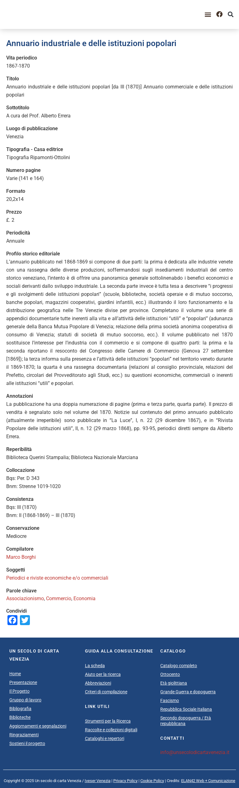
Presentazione (23, 682)
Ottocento (170, 674)
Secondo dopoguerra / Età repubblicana (185, 720)
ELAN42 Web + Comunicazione (208, 780)
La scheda (95, 665)
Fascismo (169, 700)
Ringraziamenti (24, 734)
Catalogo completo (178, 665)
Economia (84, 598)
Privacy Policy (125, 780)
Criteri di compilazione (106, 691)
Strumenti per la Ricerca (108, 721)
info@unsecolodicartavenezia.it (194, 752)
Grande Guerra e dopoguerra (188, 691)
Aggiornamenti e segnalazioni (37, 726)
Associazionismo (25, 598)
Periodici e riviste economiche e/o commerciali (57, 578)
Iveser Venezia (97, 780)
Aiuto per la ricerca (103, 674)
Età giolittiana (173, 683)
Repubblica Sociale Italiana (186, 709)
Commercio (58, 598)
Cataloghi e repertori (104, 738)
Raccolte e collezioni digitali (111, 729)
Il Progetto (19, 691)
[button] (208, 14)
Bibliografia (20, 708)
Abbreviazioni (98, 683)
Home (15, 673)
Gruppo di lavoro (25, 699)
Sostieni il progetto (27, 743)
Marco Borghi (21, 557)
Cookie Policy (152, 780)
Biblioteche (19, 717)
